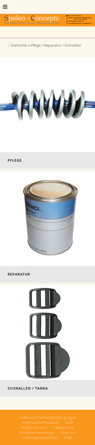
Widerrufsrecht (34, 427)
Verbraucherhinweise (40, 422)
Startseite (19, 45)
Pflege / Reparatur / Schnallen (56, 45)
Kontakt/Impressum (36, 432)
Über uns (68, 432)
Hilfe (68, 437)
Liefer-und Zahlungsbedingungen (48, 417)
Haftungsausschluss (40, 437)
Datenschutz (63, 427)
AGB (69, 422)
